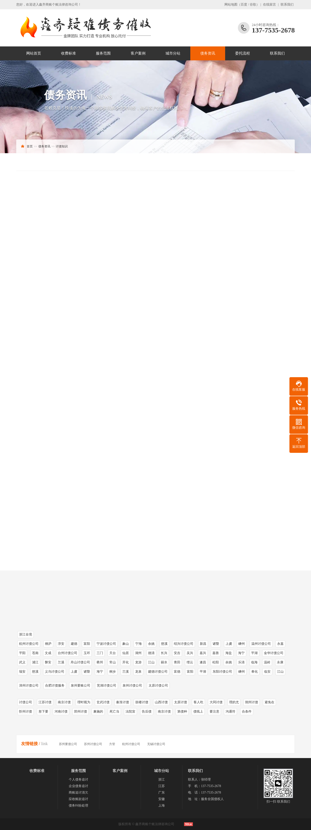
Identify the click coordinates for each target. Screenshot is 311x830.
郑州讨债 (80, 711)
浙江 (161, 779)
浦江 (35, 662)
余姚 (228, 662)
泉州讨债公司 (132, 685)
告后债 (147, 711)
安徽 (161, 799)
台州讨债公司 (67, 653)
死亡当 (114, 711)
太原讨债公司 (158, 685)
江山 (151, 662)
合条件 (247, 711)
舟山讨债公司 (80, 662)
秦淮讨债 (122, 702)
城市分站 (172, 53)
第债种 (182, 711)
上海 (161, 805)
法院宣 (130, 711)
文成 (48, 653)
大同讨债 (216, 702)
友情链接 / (30, 743)
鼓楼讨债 (141, 702)
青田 (177, 662)
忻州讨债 (25, 711)
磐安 (48, 662)
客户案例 (138, 53)
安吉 (177, 653)
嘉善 (215, 653)
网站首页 (33, 53)
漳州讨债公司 (29, 685)
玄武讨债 (103, 702)
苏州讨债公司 (93, 744)
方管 (112, 744)
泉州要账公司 (80, 685)
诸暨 (87, 671)
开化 (125, 662)
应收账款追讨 (78, 799)
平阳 (22, 653)
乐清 (241, 662)
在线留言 (269, 4)
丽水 (164, 662)
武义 (22, 662)
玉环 (87, 653)
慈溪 (35, 671)
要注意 (214, 711)
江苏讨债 (45, 702)
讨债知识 (62, 146)
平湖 (254, 653)
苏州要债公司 (68, 744)
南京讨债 (64, 702)
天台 (112, 653)
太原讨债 (180, 702)
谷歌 (253, 4)
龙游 (138, 662)
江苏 (161, 786)
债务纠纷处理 (78, 805)
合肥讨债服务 (55, 685)
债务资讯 (207, 53)
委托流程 (242, 53)
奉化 (254, 671)
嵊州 (241, 671)
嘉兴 (203, 653)
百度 (244, 4)
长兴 (164, 653)
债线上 (198, 711)
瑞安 (22, 671)
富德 (177, 671)
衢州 (100, 662)
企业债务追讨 (78, 786)
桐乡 (112, 671)
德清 (151, 653)
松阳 (215, 662)
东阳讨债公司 (222, 671)
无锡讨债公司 (156, 744)
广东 (161, 792)
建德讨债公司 (158, 671)
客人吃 (198, 702)
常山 (112, 662)
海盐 (228, 653)
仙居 (125, 653)
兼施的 (98, 711)
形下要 (43, 711)
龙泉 (138, 671)
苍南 (35, 653)
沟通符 (230, 711)
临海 (254, 662)
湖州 (138, 653)
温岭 (267, 662)
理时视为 (83, 702)
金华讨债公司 (273, 653)
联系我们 (287, 4)
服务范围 (103, 53)
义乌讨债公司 (54, 671)
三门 (100, 653)
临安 (267, 671)
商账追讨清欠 (78, 792)
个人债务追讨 (78, 779)
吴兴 (190, 653)
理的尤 (234, 702)
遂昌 (203, 662)
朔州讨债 (251, 702)
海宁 (241, 653)
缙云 (190, 662)
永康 (280, 662)
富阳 (190, 671)
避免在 (269, 702)
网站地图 (230, 4)
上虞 (74, 671)
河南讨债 (61, 711)
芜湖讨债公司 (106, 685)
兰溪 (61, 662)
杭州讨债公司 (131, 744)
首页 (30, 146)
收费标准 (68, 53)
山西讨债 (161, 702)
